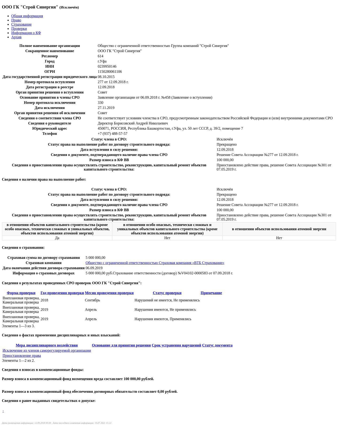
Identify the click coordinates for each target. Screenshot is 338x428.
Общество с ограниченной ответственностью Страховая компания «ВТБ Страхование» (155, 263)
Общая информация (27, 16)
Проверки (19, 29)
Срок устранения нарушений (176, 345)
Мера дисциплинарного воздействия (47, 345)
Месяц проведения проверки (109, 293)
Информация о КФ (26, 33)
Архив (16, 37)
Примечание (211, 293)
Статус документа (217, 345)
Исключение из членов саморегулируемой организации (47, 350)
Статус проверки (167, 293)
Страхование (21, 24)
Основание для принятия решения (121, 345)
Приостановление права (22, 356)
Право (16, 20)
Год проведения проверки (62, 293)
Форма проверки (21, 293)
